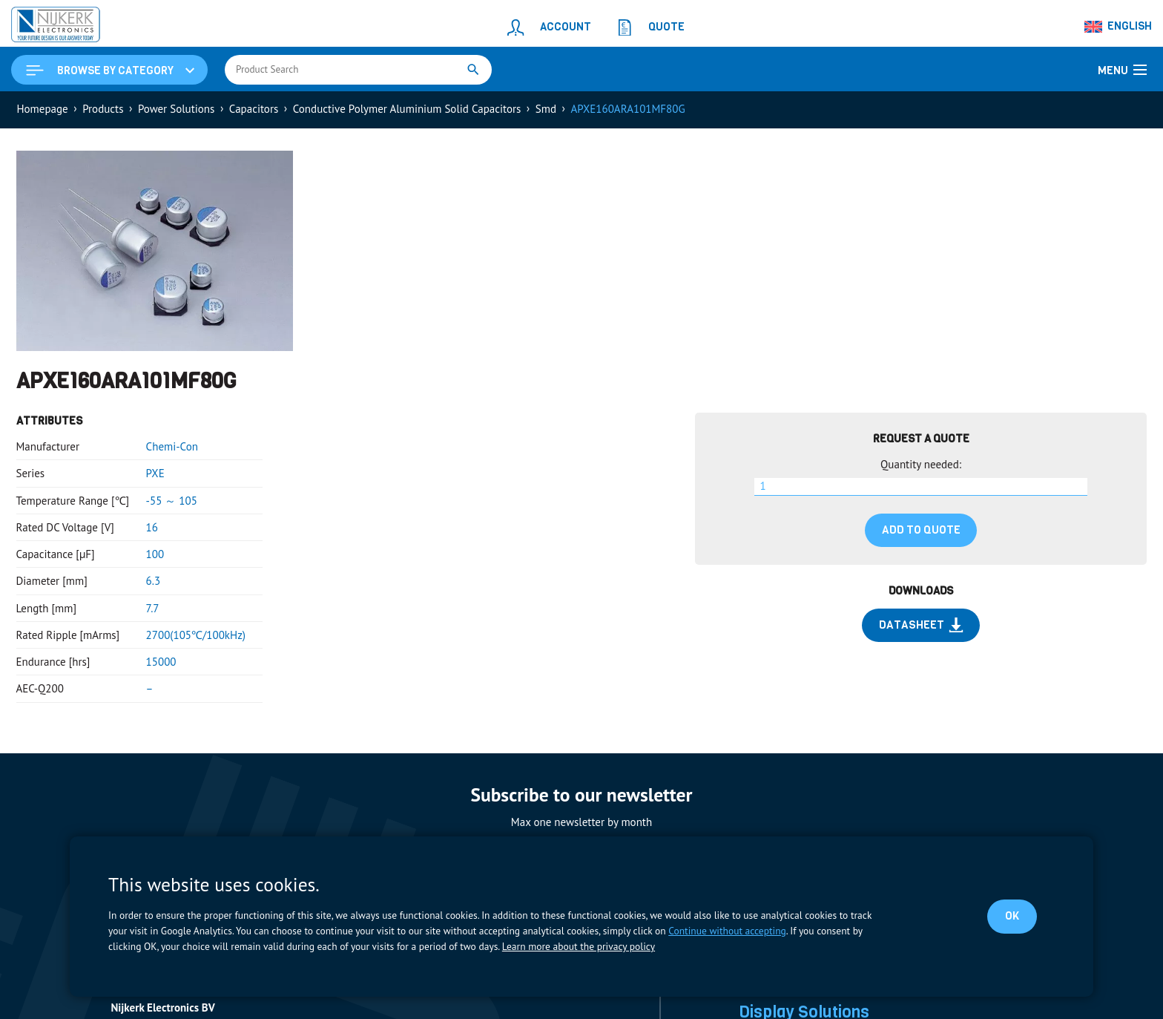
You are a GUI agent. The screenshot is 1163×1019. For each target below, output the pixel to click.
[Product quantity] (920, 487)
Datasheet (921, 624)
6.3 (153, 581)
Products (102, 109)
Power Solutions (176, 109)
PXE (155, 473)
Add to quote (921, 529)
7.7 (152, 608)
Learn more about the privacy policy (578, 946)
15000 (161, 662)
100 (155, 554)
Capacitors (253, 109)
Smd (546, 109)
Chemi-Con (172, 446)
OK (1012, 915)
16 (152, 527)
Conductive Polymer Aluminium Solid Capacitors (407, 109)
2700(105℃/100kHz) (196, 635)
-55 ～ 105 (171, 501)
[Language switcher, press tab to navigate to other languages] (1118, 27)
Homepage (42, 109)
